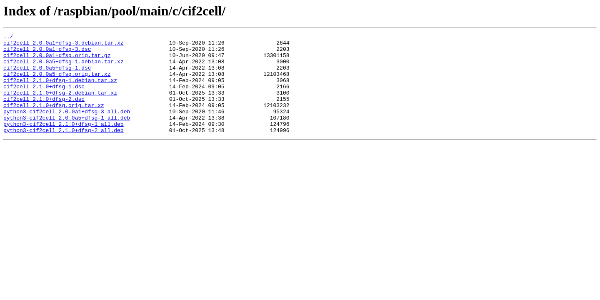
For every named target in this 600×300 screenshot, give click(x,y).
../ (8, 37)
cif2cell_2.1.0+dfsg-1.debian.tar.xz (60, 90)
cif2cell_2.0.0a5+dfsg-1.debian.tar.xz (63, 67)
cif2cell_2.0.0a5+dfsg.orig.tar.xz (56, 82)
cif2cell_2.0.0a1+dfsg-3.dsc (47, 52)
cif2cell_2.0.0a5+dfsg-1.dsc (47, 75)
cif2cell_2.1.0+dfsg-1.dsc (44, 97)
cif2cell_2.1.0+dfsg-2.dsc (44, 112)
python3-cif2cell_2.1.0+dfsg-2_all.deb (63, 150)
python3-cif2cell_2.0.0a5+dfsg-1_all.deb (66, 135)
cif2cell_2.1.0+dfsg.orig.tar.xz (53, 120)
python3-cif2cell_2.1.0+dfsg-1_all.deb (63, 142)
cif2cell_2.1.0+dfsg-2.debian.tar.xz (60, 105)
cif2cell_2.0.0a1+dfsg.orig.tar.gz (56, 60)
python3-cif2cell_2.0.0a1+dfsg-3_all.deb (66, 127)
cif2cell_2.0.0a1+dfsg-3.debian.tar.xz (63, 45)
